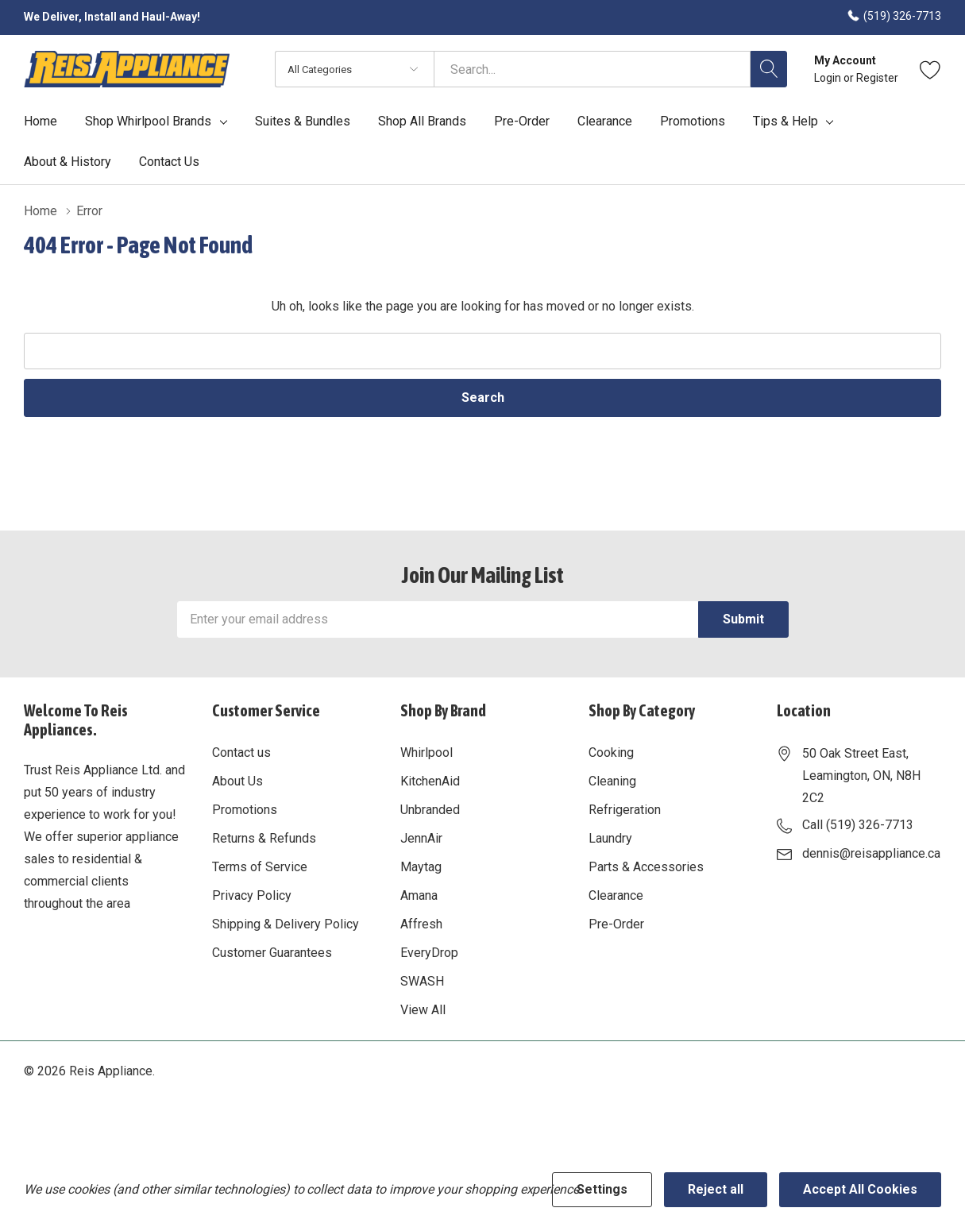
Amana (419, 895)
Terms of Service (259, 866)
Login (828, 77)
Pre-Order (616, 924)
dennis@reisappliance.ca (871, 853)
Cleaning (612, 781)
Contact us (241, 752)
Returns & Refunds (264, 838)
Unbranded (430, 809)
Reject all (715, 1189)
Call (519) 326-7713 (857, 824)
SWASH (422, 981)
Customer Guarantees (272, 952)
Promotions (244, 809)
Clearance (616, 895)
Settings (602, 1189)
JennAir (421, 838)
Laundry (610, 838)
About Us (237, 781)
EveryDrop (429, 952)
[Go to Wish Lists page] (930, 69)
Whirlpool (426, 752)
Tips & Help (785, 121)
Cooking (611, 752)
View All (423, 1009)
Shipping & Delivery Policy (285, 924)
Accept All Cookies (860, 1189)
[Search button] (769, 69)
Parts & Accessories (646, 866)
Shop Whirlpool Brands (148, 121)
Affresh (421, 924)
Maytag (421, 866)
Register (877, 77)
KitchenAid (430, 781)
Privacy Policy (251, 895)
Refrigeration (625, 809)
